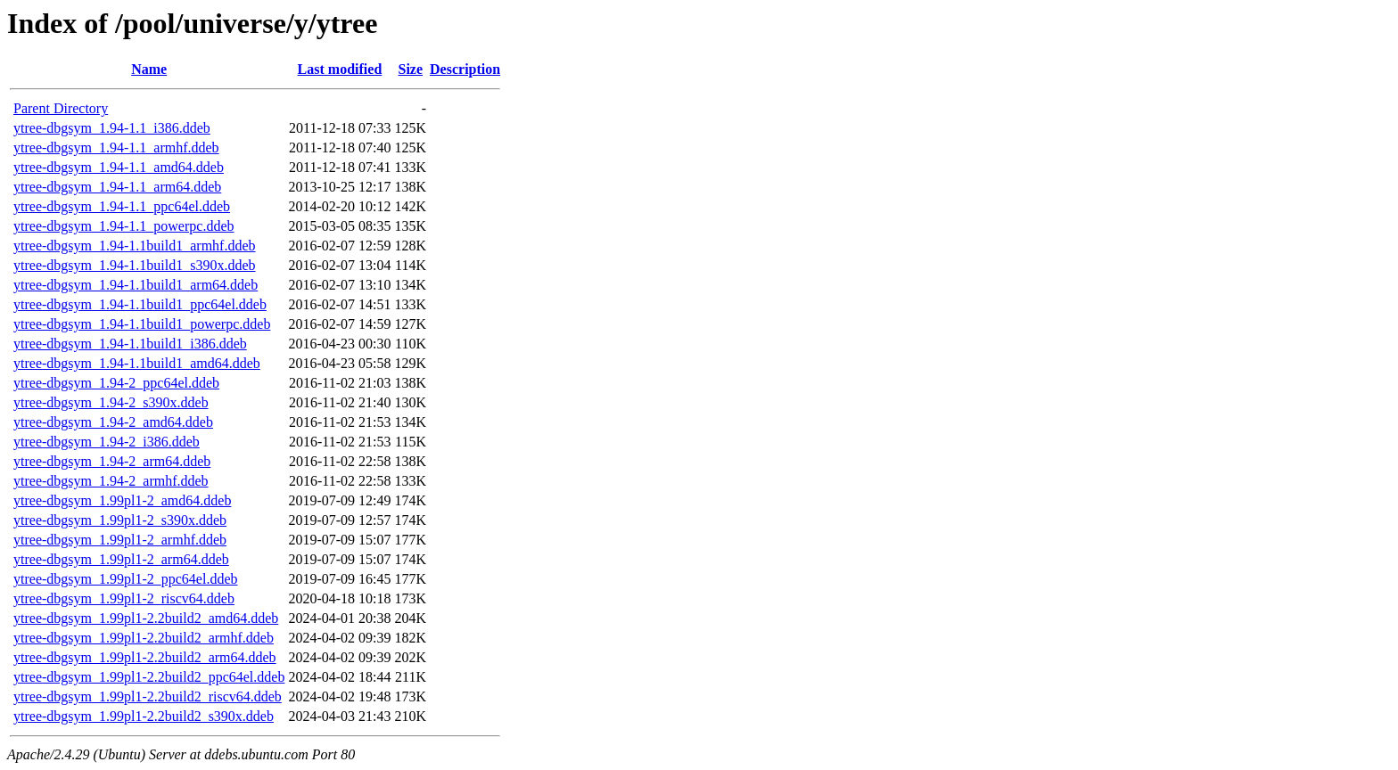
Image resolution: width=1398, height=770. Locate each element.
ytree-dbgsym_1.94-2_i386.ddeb (106, 441)
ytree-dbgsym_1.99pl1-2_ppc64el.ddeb (125, 578)
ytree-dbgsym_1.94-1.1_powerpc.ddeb (123, 225)
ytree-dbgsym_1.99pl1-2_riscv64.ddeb (123, 598)
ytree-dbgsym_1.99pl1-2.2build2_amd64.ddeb (145, 618)
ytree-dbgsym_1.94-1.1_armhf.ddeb (116, 147)
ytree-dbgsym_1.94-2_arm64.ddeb (111, 461)
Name (149, 69)
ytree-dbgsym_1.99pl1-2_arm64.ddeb (121, 559)
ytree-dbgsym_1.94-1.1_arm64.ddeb (117, 186)
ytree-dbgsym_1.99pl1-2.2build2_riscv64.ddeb (147, 696)
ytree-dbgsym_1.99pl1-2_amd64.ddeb (122, 500)
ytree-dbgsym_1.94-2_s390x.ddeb (111, 402)
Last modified (340, 69)
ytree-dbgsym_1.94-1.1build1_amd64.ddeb (136, 363)
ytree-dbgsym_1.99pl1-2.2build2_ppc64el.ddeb (148, 676)
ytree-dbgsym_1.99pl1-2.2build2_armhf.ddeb (143, 637)
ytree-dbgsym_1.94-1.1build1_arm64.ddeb (135, 284)
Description (465, 69)
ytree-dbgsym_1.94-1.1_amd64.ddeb (118, 167)
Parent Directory (60, 108)
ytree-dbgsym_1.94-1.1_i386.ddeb (111, 127)
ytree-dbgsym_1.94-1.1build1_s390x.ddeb (134, 265)
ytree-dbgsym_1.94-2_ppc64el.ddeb (116, 382)
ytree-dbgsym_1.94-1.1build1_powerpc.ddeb (141, 324)
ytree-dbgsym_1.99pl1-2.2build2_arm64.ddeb (144, 657)
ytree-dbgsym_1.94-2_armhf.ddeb (111, 480)
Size (411, 69)
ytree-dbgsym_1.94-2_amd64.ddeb (113, 422)
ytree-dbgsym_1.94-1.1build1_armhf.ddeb (134, 245)
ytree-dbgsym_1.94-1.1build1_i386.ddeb (130, 343)
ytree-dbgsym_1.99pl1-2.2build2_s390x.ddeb (143, 716)
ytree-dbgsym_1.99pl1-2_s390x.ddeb (119, 520)
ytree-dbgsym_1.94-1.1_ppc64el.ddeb (121, 206)
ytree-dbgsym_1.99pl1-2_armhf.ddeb (119, 539)
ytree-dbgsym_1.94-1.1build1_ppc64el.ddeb (140, 304)
